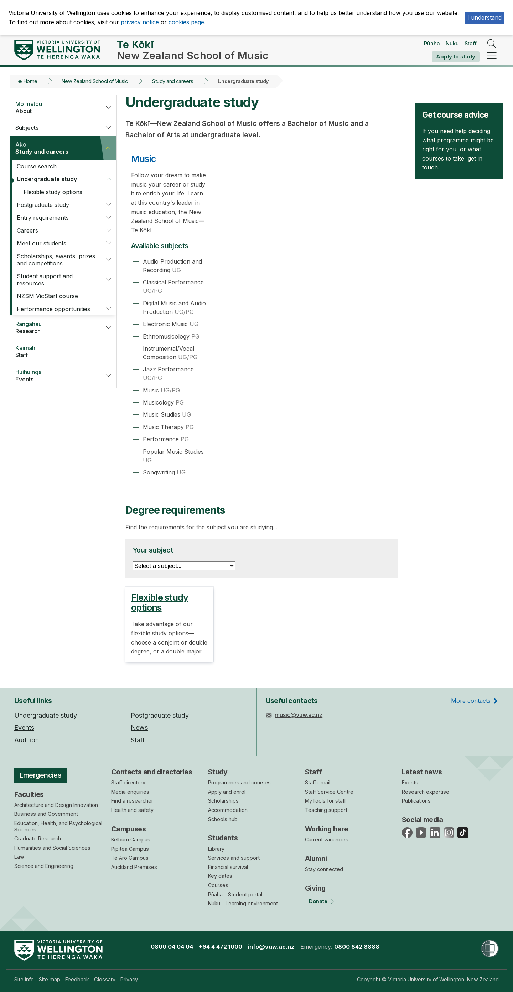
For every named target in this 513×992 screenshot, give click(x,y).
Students (223, 838)
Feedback (77, 979)
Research (55, 327)
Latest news (422, 772)
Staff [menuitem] (138, 740)
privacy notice (140, 22)
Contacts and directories (151, 772)
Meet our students (41, 243)
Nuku (452, 43)
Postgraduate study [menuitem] (160, 715)
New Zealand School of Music (95, 81)
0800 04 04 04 (172, 946)
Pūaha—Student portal (235, 894)
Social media (422, 819)
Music (143, 158)
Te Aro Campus (130, 858)
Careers (27, 230)
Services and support (234, 858)
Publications (416, 801)
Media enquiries (130, 792)
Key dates (220, 876)
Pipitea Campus (130, 849)
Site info (24, 979)
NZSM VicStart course (47, 296)
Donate (318, 901)
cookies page (186, 22)
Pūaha (432, 43)
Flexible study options (53, 191)
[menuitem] (24, 979)
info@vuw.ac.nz (271, 946)
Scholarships (223, 801)
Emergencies (41, 775)
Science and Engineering (43, 866)
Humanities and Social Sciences (52, 848)
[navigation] (492, 56)
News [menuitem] (139, 727)
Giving (315, 888)
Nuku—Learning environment (243, 903)
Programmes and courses (239, 782)
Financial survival (228, 867)
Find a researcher (132, 801)
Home (30, 81)
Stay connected (324, 869)
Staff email (317, 782)
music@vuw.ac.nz (298, 714)
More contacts (471, 700)
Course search (37, 166)
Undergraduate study (47, 179)
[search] (492, 44)
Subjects (26, 127)
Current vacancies (326, 839)
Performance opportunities (53, 308)
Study (217, 772)
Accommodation (228, 810)
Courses (218, 885)
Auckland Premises (134, 867)
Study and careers (172, 81)
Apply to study (455, 56)
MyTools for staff (325, 801)
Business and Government (46, 814)
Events (55, 375)
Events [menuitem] (24, 727)
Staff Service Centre (329, 792)
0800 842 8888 (356, 946)
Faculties (29, 794)
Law (19, 857)
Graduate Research (37, 838)
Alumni (316, 858)
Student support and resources (45, 280)
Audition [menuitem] (26, 740)
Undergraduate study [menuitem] (45, 715)
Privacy (129, 979)
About (55, 107)
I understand (484, 17)
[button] (108, 107)
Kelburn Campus (130, 839)
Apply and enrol (226, 792)
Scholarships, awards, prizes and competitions (56, 260)
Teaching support (326, 810)
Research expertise (425, 792)
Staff (471, 43)
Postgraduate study (43, 204)
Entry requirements (43, 217)
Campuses (128, 829)
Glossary (104, 979)
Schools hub (223, 819)
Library (216, 849)
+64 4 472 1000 (220, 946)
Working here (326, 829)
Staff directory (128, 782)
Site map (49, 979)
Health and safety (132, 810)
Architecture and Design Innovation (56, 805)
